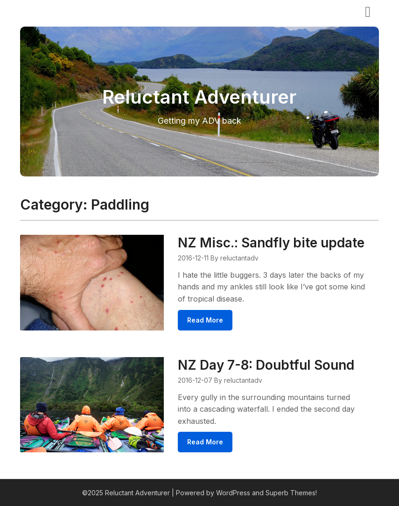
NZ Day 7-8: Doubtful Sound (266, 365)
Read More (205, 320)
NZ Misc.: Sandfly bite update (271, 243)
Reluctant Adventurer (73, 11)
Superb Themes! (291, 493)
